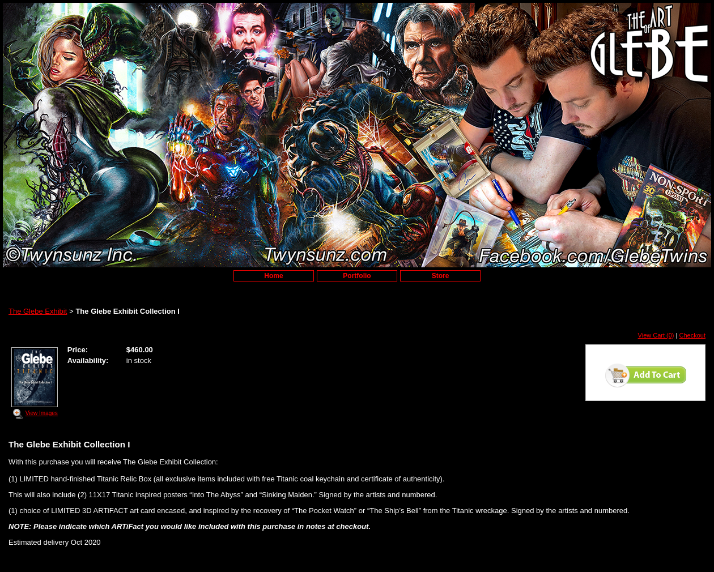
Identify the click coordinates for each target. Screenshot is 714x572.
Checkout (692, 335)
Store (440, 276)
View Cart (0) (656, 335)
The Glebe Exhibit (37, 311)
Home (273, 276)
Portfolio (357, 276)
